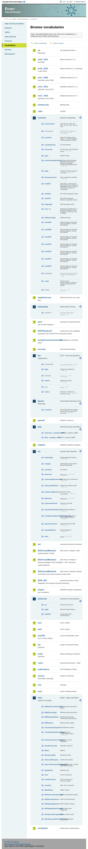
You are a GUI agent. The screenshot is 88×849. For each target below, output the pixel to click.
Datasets (8, 28)
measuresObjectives (52, 492)
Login (63, 1)
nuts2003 (47, 222)
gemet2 (41, 420)
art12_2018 (43, 69)
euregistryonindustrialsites (49, 340)
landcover (42, 599)
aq (39, 50)
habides (41, 445)
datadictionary (44, 297)
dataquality (43, 307)
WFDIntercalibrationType (52, 795)
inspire (41, 590)
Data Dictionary (23, 19)
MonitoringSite (50, 755)
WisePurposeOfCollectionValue (52, 819)
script (46, 281)
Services (8, 50)
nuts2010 (47, 237)
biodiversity (43, 105)
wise (40, 698)
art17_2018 (43, 96)
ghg (39, 427)
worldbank (43, 828)
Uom (46, 775)
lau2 (40, 629)
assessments (49, 124)
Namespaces (10, 54)
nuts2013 (47, 244)
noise (40, 663)
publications (43, 669)
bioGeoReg (48, 457)
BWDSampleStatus (51, 717)
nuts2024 (47, 266)
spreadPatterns (50, 530)
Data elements (10, 37)
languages (48, 204)
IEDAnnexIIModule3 (47, 560)
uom (40, 691)
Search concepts (58, 43)
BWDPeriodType (50, 712)
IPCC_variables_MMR (52, 437)
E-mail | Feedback (12, 842)
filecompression (50, 177)
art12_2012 (43, 59)
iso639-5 (47, 198)
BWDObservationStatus (52, 707)
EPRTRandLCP (45, 331)
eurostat (41, 349)
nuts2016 (47, 251)
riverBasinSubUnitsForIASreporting (52, 516)
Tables (7, 32)
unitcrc (47, 392)
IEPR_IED (42, 580)
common (42, 118)
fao (39, 356)
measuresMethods (51, 485)
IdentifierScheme (50, 746)
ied (39, 544)
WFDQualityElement (52, 804)
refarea (47, 380)
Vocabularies (10, 45)
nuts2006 (47, 229)
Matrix (46, 750)
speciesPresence (50, 524)
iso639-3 (47, 194)
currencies (48, 149)
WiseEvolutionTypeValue (52, 814)
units (46, 536)
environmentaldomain (52, 160)
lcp (39, 645)
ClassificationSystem (52, 727)
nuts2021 (47, 259)
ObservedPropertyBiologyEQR (52, 764)
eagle (46, 609)
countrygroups (50, 145)
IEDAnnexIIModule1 (47, 551)
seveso (41, 676)
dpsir (46, 156)
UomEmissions (50, 779)
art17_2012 (43, 87)
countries (48, 137)
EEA (15, 1)
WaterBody (48, 790)
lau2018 (41, 636)
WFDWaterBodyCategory (52, 808)
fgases (41, 401)
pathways (48, 498)
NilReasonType (50, 218)
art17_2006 (43, 78)
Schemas (8, 41)
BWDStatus (48, 723)
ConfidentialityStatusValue (52, 732)
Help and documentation (14, 24)
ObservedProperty (51, 760)
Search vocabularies (40, 43)
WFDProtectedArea (51, 799)
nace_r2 (47, 209)
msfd (40, 654)
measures (48, 474)
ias (39, 451)
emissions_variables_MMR (52, 433)
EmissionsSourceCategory (52, 740)
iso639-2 (47, 184)
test (39, 685)
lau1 (40, 623)
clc (45, 605)
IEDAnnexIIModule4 (47, 571)
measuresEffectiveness (52, 479)
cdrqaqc (47, 464)
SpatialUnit (48, 770)
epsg (46, 171)
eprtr (40, 322)
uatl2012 (47, 614)
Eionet (14, 19)
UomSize (47, 785)
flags (46, 369)
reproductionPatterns (52, 510)
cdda (40, 111)
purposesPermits (50, 503)
